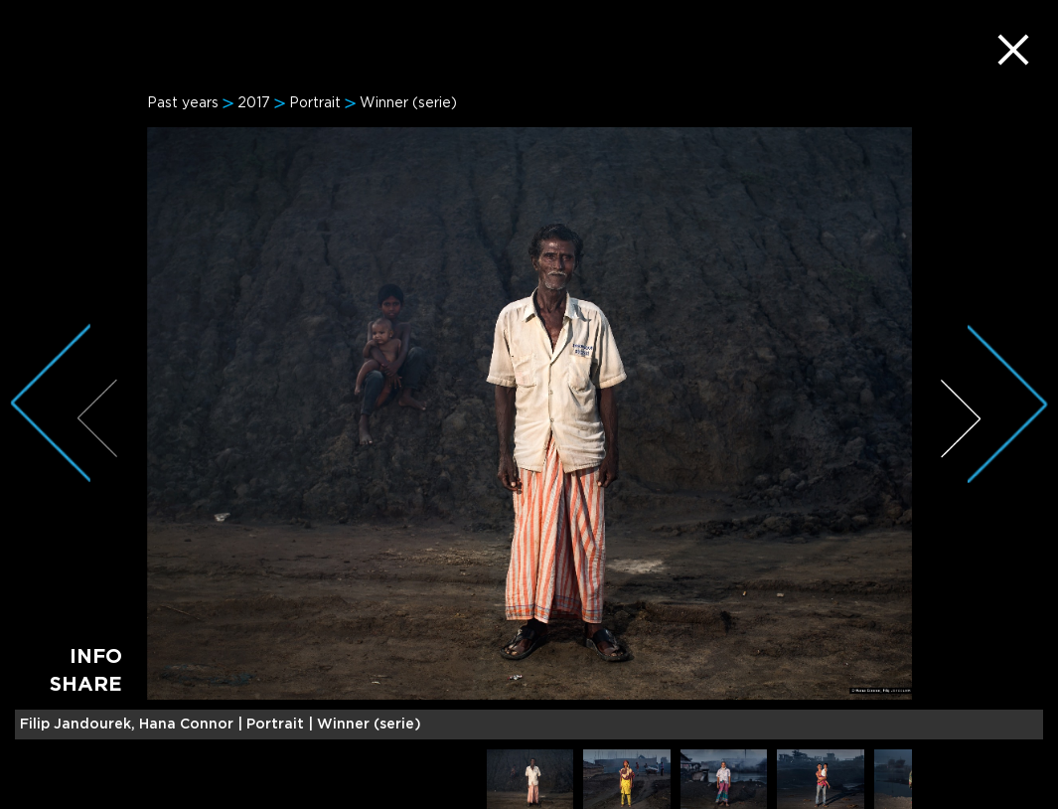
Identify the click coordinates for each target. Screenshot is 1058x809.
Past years (183, 103)
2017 (253, 103)
